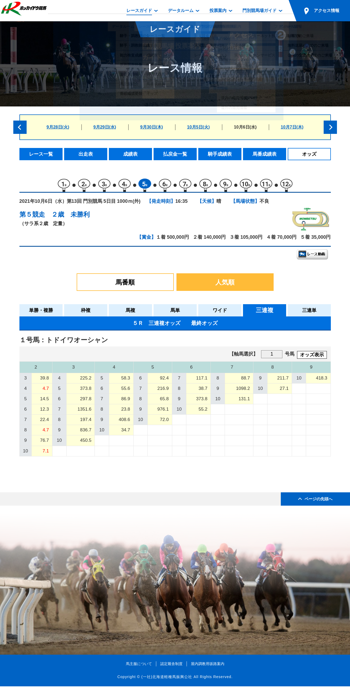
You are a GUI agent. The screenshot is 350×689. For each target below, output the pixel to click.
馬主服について (139, 666)
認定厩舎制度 (171, 666)
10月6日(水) (245, 127)
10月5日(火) (198, 127)
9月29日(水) (104, 127)
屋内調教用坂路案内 (207, 666)
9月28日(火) (58, 127)
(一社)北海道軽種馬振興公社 (166, 679)
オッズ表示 (312, 357)
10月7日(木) (292, 127)
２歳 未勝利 (70, 217)
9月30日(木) (151, 127)
